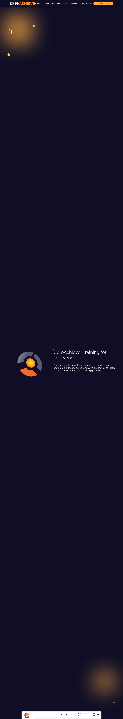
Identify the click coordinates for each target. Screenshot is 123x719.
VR (53, 3)
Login (89, 3)
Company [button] (74, 3)
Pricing (46, 3)
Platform (37, 3)
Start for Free (103, 3)
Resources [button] (61, 3)
